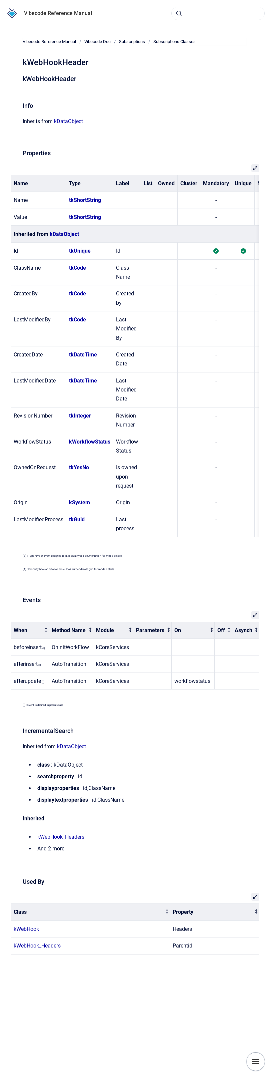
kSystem (79, 502)
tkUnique (80, 251)
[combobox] (218, 13)
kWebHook (26, 929)
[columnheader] (30, 630)
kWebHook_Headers (60, 837)
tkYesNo (79, 467)
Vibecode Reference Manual (58, 13)
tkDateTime (83, 354)
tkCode (77, 268)
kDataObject (68, 121)
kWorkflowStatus (89, 442)
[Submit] (179, 13)
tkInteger (80, 416)
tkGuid (77, 519)
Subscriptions (132, 41)
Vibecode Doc (97, 41)
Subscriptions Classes (174, 41)
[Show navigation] (256, 1062)
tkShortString (85, 200)
